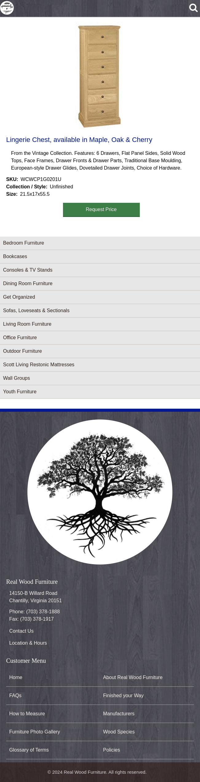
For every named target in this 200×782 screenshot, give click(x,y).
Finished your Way (123, 695)
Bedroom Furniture (23, 243)
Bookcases (15, 256)
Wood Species (119, 731)
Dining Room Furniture (28, 283)
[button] (99, 75)
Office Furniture (20, 337)
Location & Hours (28, 643)
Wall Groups (16, 378)
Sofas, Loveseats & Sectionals (36, 310)
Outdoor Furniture (22, 351)
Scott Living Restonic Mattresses (38, 364)
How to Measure (27, 713)
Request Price (101, 209)
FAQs (15, 695)
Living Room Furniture (27, 324)
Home (15, 677)
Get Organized (19, 297)
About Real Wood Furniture (133, 677)
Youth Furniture (20, 391)
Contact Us (21, 631)
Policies (111, 750)
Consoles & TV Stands (28, 270)
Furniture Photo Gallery (34, 731)
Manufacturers (119, 713)
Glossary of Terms (29, 750)
